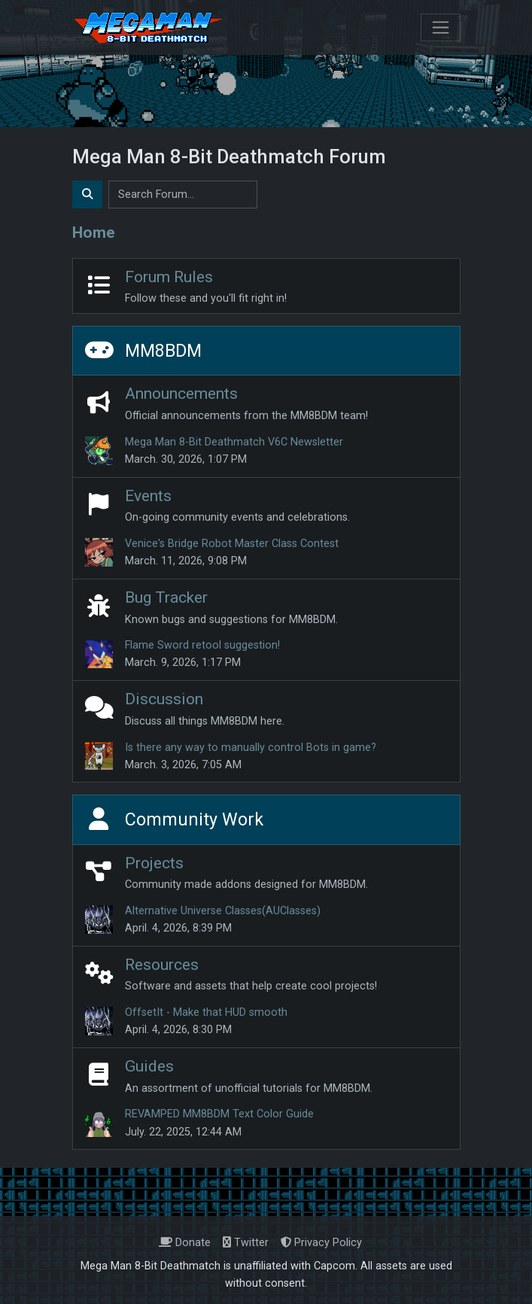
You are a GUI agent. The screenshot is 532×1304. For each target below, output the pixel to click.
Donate (185, 1242)
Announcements (181, 394)
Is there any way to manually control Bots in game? (250, 747)
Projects (154, 863)
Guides (149, 1066)
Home (93, 232)
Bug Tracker (166, 597)
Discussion (164, 699)
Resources (162, 965)
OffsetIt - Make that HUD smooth (206, 1012)
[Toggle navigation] (441, 27)
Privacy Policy (321, 1242)
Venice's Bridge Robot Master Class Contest (232, 543)
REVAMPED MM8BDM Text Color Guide (219, 1114)
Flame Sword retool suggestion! (202, 645)
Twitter (246, 1242)
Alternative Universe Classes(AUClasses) (223, 910)
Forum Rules (169, 277)
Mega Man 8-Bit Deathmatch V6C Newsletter (234, 442)
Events (148, 496)
